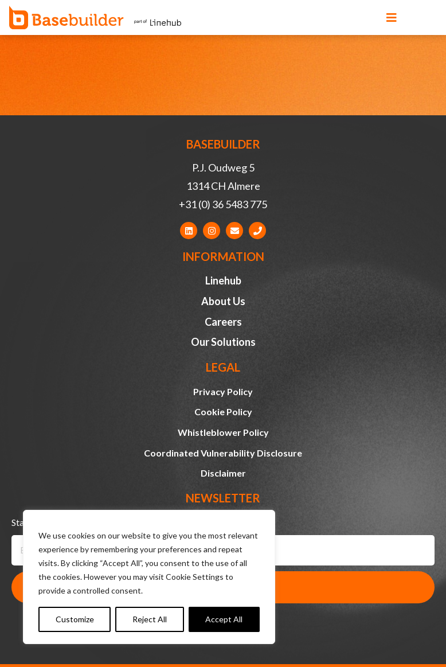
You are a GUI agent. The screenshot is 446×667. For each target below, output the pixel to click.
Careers (223, 321)
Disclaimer (223, 472)
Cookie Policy (223, 411)
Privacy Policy (223, 391)
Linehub (223, 280)
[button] (392, 17)
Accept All (223, 619)
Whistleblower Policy (223, 432)
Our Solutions (223, 342)
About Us (223, 301)
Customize (75, 619)
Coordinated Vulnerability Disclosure (223, 452)
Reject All (149, 619)
